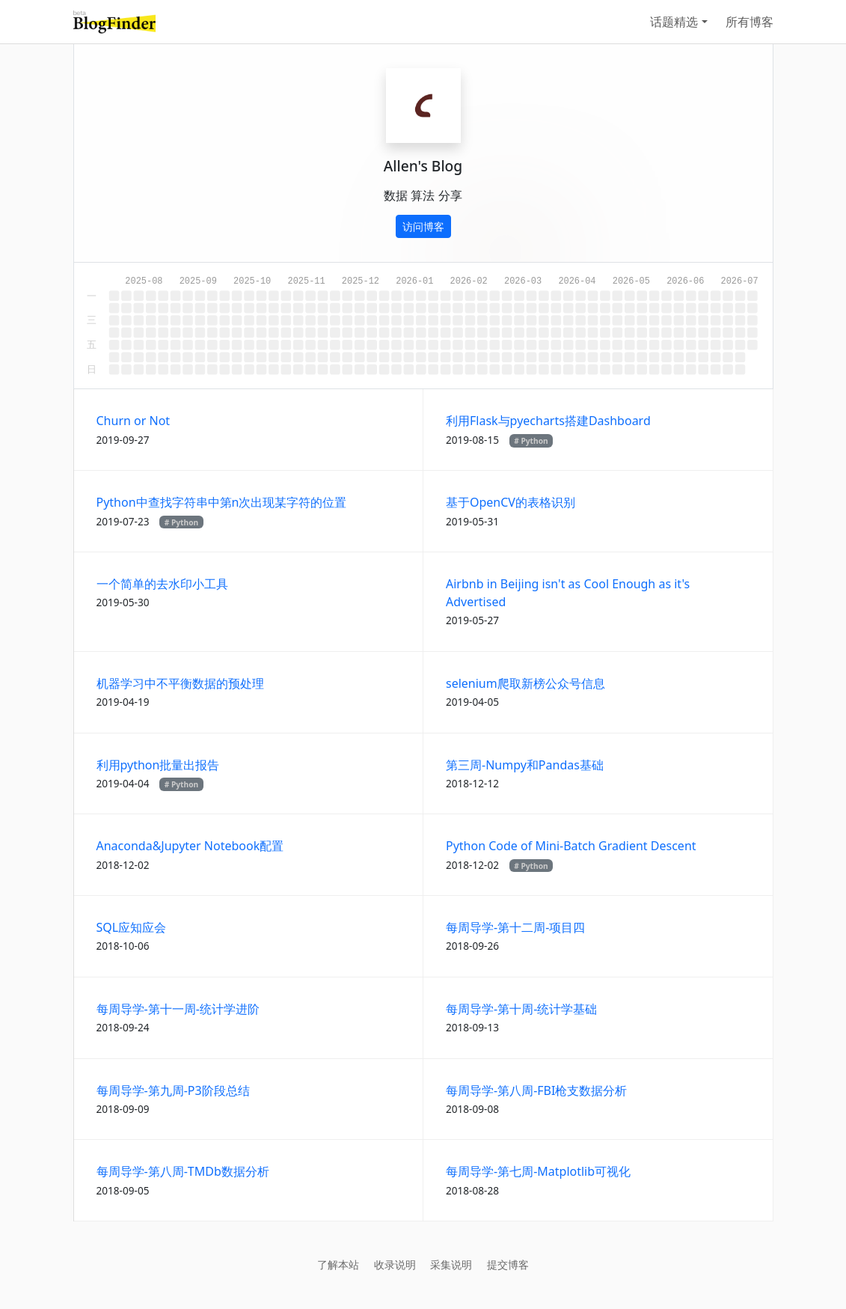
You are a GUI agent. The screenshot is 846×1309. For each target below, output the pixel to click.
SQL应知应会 (131, 927)
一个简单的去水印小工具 (162, 584)
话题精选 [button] (674, 21)
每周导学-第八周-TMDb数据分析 (182, 1171)
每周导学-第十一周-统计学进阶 (178, 1009)
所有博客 (749, 21)
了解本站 (338, 1264)
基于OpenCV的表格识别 (510, 502)
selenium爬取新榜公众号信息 (525, 683)
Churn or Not (133, 420)
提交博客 (508, 1264)
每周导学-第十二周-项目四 (515, 927)
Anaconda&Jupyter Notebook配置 (190, 845)
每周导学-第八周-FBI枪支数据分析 (536, 1090)
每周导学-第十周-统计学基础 (521, 1009)
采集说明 (451, 1264)
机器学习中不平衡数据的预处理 (180, 683)
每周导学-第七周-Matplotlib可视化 (538, 1171)
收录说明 (395, 1264)
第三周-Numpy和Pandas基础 (525, 765)
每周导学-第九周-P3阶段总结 (173, 1090)
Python (534, 441)
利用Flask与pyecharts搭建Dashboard (548, 420)
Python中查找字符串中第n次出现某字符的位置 (221, 502)
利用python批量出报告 (158, 765)
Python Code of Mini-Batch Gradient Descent (571, 845)
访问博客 (423, 226)
